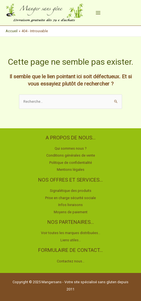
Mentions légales (70, 169)
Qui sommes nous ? (71, 148)
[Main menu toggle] (98, 12)
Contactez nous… (70, 261)
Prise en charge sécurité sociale (70, 198)
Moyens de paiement (70, 212)
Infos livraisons (70, 205)
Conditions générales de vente (70, 155)
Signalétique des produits (70, 191)
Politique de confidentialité (70, 162)
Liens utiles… (70, 240)
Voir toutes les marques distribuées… (70, 233)
